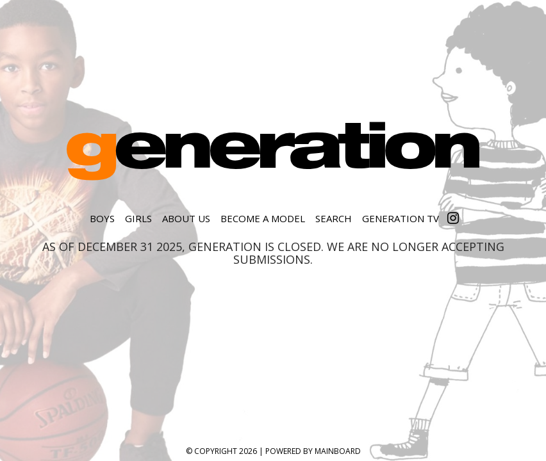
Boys (102, 218)
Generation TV (400, 218)
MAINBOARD (338, 451)
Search (333, 218)
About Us (186, 218)
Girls (138, 218)
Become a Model (262, 218)
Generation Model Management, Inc (273, 150)
